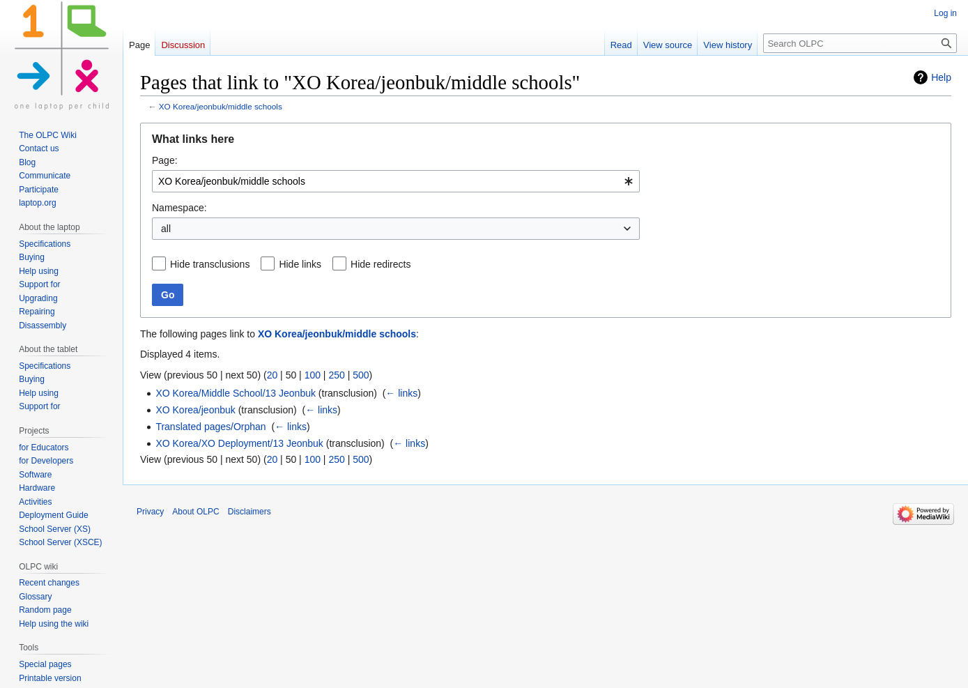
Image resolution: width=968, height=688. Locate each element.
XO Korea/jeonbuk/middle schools (220, 106)
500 (361, 375)
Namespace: (179, 207)
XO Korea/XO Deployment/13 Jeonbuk (239, 443)
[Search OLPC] (860, 43)
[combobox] (396, 181)
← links (401, 393)
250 (336, 375)
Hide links (300, 264)
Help (941, 77)
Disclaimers (249, 512)
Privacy (150, 512)
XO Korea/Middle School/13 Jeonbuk (235, 393)
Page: (165, 160)
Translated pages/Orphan (210, 426)
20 (272, 375)
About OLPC (195, 512)
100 (313, 375)
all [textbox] (166, 228)
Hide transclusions (209, 264)
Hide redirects (380, 264)
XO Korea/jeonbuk (195, 409)
